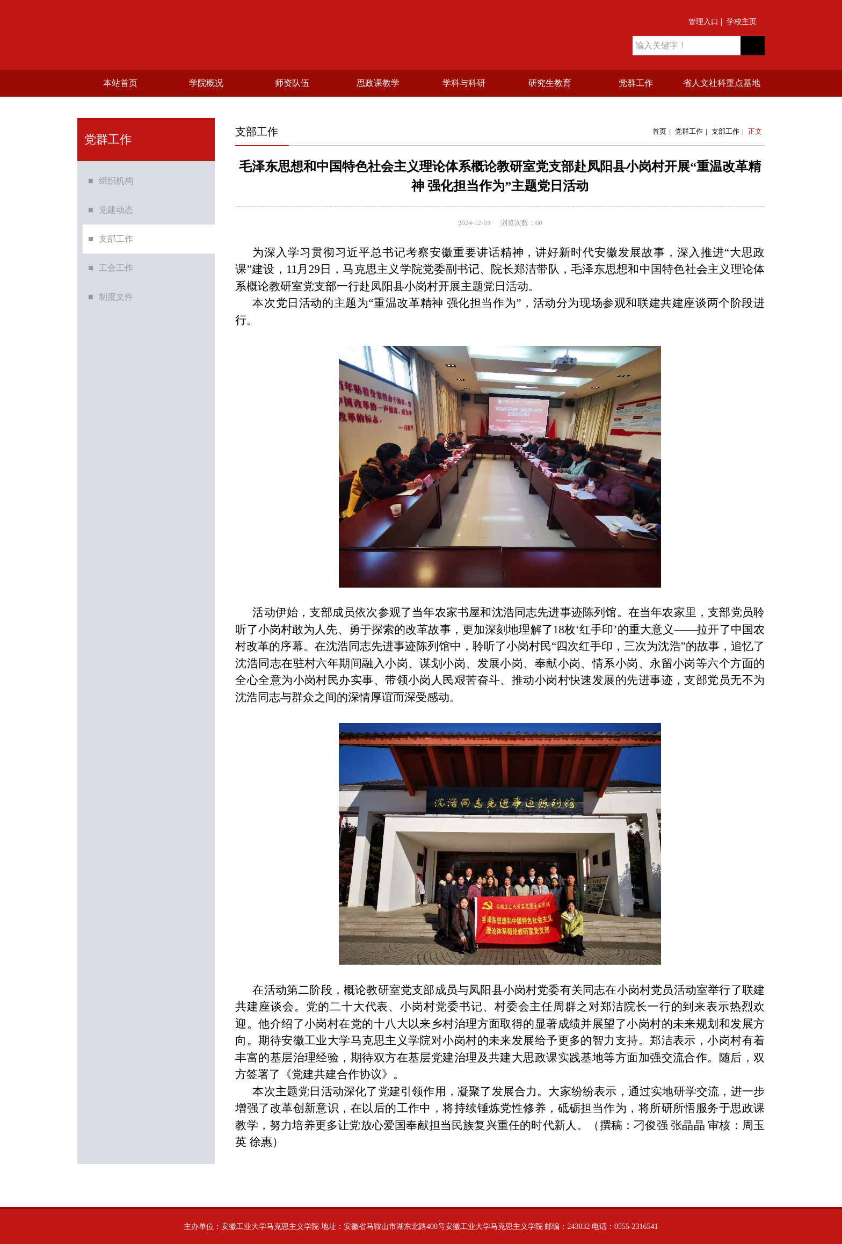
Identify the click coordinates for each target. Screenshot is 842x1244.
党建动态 (116, 220)
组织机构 (116, 191)
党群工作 (689, 131)
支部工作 (116, 249)
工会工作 (116, 278)
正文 (755, 131)
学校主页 (742, 22)
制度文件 (116, 307)
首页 (659, 131)
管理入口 (703, 22)
